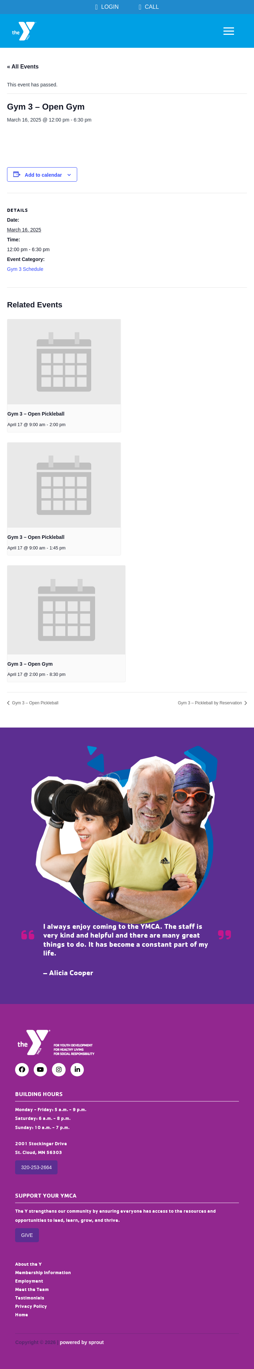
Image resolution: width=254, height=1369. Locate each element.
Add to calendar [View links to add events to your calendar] (43, 175)
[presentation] (64, 361)
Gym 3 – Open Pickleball (36, 414)
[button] (228, 30)
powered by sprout (81, 1342)
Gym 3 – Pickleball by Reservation (210, 702)
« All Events (23, 67)
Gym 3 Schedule (25, 269)
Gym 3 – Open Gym (30, 664)
